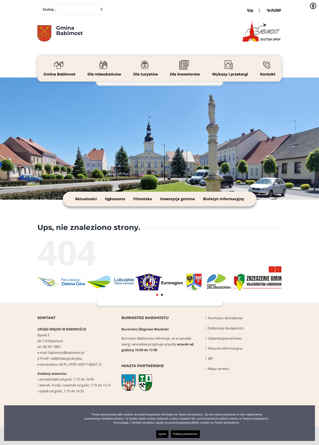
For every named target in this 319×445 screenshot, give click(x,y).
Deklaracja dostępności (226, 328)
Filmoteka (142, 198)
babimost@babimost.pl (66, 352)
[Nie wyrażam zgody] (310, 423)
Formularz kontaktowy (225, 318)
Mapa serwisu (218, 368)
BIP (210, 358)
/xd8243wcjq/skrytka (66, 358)
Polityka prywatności (185, 433)
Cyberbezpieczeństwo (225, 338)
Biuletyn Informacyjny (223, 198)
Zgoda (162, 433)
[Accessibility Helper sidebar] (313, 6)
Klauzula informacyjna (225, 348)
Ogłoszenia (115, 198)
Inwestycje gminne (177, 198)
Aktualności (86, 198)
